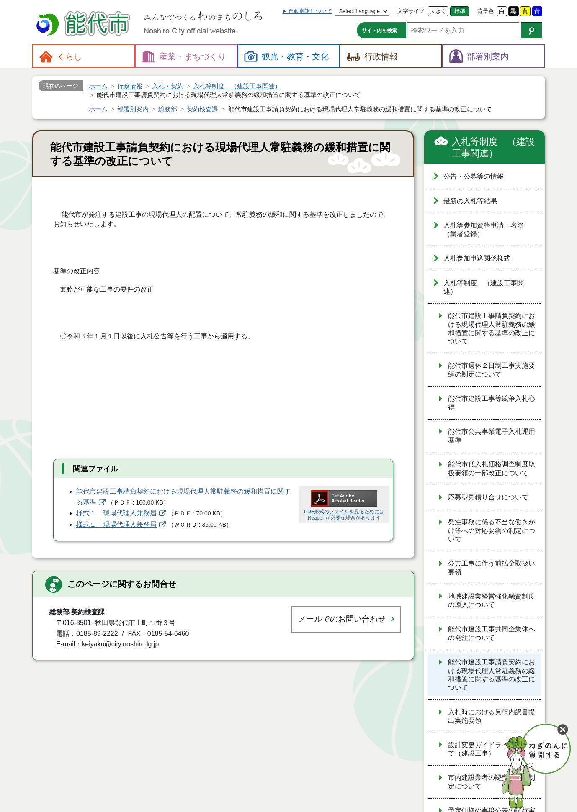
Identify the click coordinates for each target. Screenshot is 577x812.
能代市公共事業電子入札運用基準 (491, 436)
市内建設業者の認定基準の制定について (491, 782)
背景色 (485, 11)
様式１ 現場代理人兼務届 (116, 513)
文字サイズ (411, 11)
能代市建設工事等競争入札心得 (491, 403)
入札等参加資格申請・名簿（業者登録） (483, 230)
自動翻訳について (310, 11)
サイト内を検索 (379, 30)
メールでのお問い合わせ (342, 619)
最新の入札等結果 (470, 201)
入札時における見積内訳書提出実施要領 (491, 716)
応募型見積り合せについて (488, 497)
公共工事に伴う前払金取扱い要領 (491, 568)
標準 (459, 11)
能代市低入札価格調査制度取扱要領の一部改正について (491, 468)
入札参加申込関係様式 (476, 258)
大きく (438, 11)
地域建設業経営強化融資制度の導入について (491, 601)
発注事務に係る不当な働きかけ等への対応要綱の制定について (491, 530)
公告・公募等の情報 (473, 176)
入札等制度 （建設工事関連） (493, 147)
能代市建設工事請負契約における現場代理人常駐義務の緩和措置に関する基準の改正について (491, 328)
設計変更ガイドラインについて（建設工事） (491, 749)
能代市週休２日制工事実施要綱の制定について (491, 370)
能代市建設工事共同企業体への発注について (491, 633)
